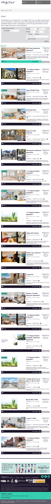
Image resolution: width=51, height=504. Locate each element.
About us (12, 477)
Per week (30, 34)
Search (46, 41)
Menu (25, 2)
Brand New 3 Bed (32, 399)
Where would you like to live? (8, 28)
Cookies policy (26, 501)
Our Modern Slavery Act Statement (8, 502)
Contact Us (27, 477)
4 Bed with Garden (32, 233)
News (22, 477)
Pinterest (48, 476)
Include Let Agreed (31, 38)
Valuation (39, 2)
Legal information (11, 501)
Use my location (6, 30)
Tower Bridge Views (32, 90)
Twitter (42, 476)
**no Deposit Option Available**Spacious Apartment (33, 338)
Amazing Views (31, 110)
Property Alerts (35, 477)
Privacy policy (18, 501)
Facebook (45, 476)
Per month (37, 34)
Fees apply (39, 52)
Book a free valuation (5, 497)
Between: (28, 28)
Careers (17, 477)
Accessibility (3, 501)
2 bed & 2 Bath (31, 418)
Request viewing (45, 61)
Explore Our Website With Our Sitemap (38, 501)
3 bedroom (29, 274)
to (37, 31)
